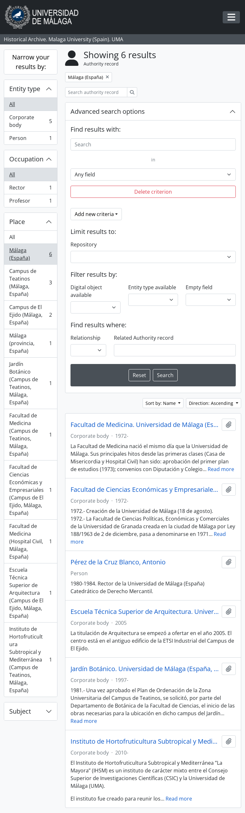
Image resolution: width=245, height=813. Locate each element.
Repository (84, 244)
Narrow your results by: (30, 62)
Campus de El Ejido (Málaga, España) (30, 315)
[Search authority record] (96, 92)
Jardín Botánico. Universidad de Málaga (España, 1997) (145, 669)
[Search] (153, 144)
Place (17, 221)
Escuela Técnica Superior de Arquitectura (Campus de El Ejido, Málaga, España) (30, 592)
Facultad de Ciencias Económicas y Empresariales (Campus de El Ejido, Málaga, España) (30, 489)
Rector (30, 189)
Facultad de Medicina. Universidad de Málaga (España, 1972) (145, 425)
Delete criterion (153, 191)
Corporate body (30, 121)
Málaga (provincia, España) (30, 343)
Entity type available (152, 287)
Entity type (24, 88)
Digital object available (86, 291)
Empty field (199, 287)
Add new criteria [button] (94, 214)
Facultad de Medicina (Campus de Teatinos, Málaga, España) (30, 434)
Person (30, 139)
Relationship (85, 337)
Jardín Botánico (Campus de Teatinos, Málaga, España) (30, 383)
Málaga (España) (30, 254)
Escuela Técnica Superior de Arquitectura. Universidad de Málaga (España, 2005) (145, 612)
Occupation (26, 159)
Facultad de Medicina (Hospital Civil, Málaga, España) (30, 541)
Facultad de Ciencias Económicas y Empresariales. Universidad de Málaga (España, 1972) (145, 489)
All (12, 104)
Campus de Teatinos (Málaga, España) (30, 282)
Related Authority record (144, 337)
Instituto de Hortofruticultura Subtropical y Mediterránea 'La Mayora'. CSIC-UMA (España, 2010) (145, 741)
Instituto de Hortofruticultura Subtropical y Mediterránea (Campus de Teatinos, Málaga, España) (30, 659)
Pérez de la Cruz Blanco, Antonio (118, 562)
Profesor (30, 202)
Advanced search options (108, 111)
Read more (221, 469)
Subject (20, 711)
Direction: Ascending (211, 403)
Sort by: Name (161, 403)
